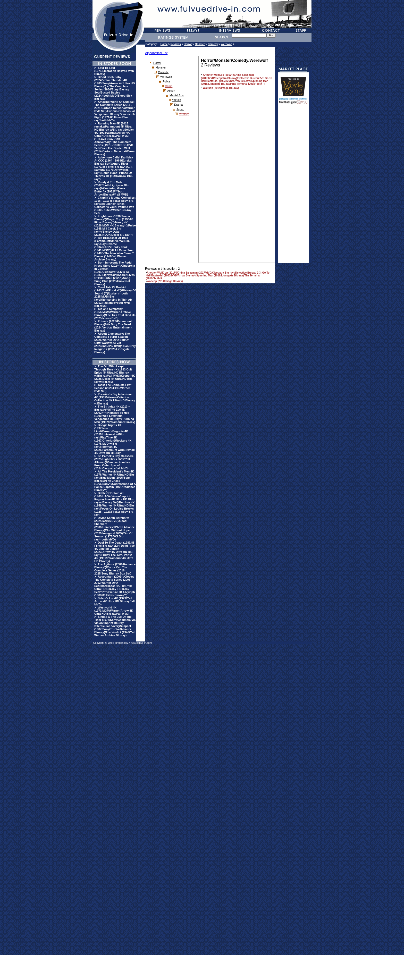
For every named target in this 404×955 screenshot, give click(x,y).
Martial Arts (177, 95)
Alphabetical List (156, 53)
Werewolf (226, 44)
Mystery (184, 113)
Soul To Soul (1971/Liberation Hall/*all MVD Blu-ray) (114, 70)
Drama (178, 104)
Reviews (176, 44)
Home (164, 44)
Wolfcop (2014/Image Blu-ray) (165, 281)
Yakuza (176, 100)
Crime (168, 86)
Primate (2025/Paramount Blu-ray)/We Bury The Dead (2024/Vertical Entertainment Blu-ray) (113, 326)
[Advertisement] (293, 186)
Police (166, 81)
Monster (200, 44)
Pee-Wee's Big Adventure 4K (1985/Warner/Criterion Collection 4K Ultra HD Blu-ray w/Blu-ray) (114, 399)
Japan (180, 109)
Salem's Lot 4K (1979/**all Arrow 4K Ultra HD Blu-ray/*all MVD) (114, 601)
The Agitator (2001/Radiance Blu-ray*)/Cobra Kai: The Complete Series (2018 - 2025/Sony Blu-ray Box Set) (115, 569)
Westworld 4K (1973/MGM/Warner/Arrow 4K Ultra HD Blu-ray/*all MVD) (113, 610)
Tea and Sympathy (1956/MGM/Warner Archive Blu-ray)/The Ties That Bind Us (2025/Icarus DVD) (115, 313)
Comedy (213, 44)
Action (171, 90)
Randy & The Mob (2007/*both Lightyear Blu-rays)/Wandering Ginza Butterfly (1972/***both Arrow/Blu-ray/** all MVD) (111, 188)
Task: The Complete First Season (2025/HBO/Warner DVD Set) (112, 388)
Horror (188, 44)
